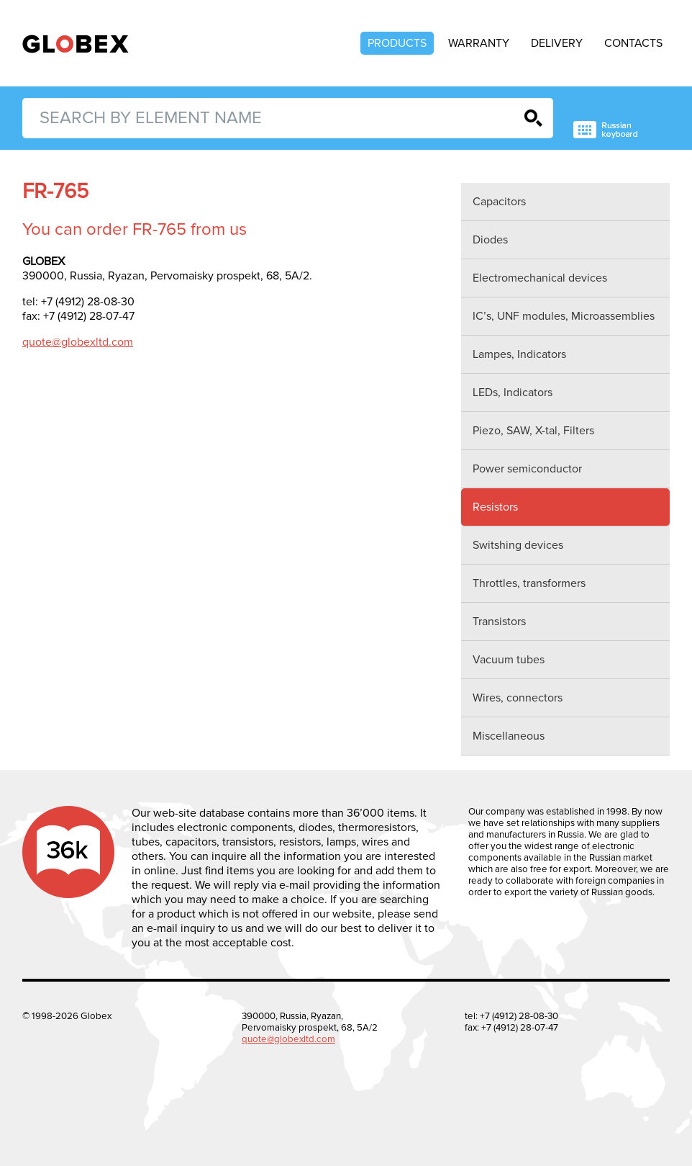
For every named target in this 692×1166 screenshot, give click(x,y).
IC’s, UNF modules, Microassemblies (564, 316)
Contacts (633, 43)
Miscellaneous (509, 736)
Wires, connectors (518, 698)
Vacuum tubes (509, 659)
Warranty (478, 43)
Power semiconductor (527, 469)
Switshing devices (518, 545)
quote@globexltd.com (77, 342)
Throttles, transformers (529, 583)
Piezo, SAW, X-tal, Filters (533, 430)
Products (397, 43)
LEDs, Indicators (512, 392)
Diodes (490, 240)
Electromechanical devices (540, 278)
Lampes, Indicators (519, 354)
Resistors (495, 507)
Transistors (499, 621)
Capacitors (499, 201)
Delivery (557, 43)
